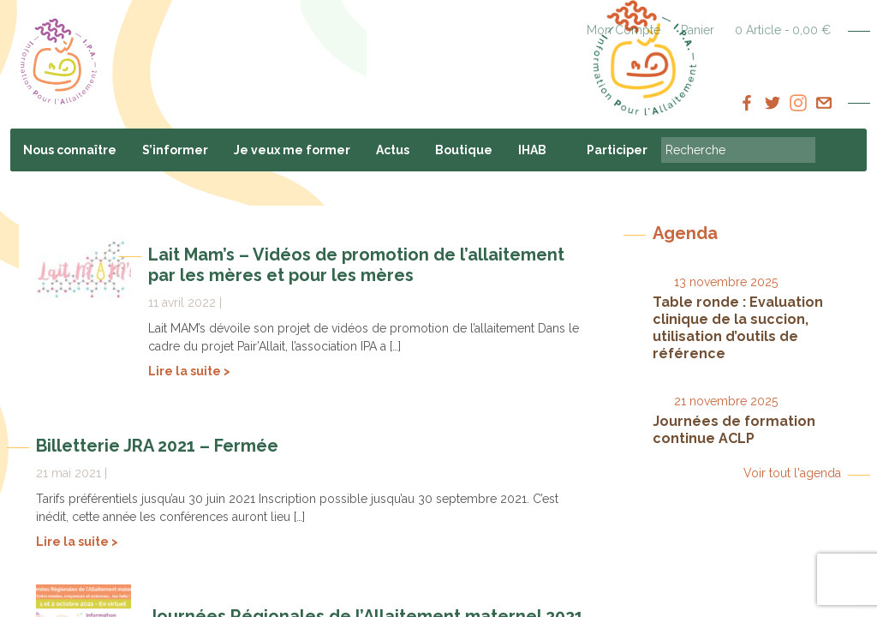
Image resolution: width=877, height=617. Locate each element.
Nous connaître (69, 150)
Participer (617, 150)
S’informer (175, 150)
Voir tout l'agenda (792, 473)
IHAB (532, 150)
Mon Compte (623, 30)
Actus (392, 150)
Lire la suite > (189, 371)
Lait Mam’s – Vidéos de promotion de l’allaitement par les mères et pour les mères (356, 264)
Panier (697, 30)
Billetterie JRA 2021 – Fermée (157, 445)
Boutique (463, 150)
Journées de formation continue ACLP (734, 429)
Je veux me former (292, 150)
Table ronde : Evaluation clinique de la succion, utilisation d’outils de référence (738, 328)
